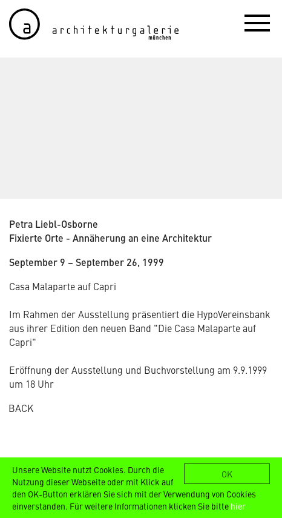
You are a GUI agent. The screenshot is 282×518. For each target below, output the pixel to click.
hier (238, 506)
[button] (257, 22)
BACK (20, 407)
